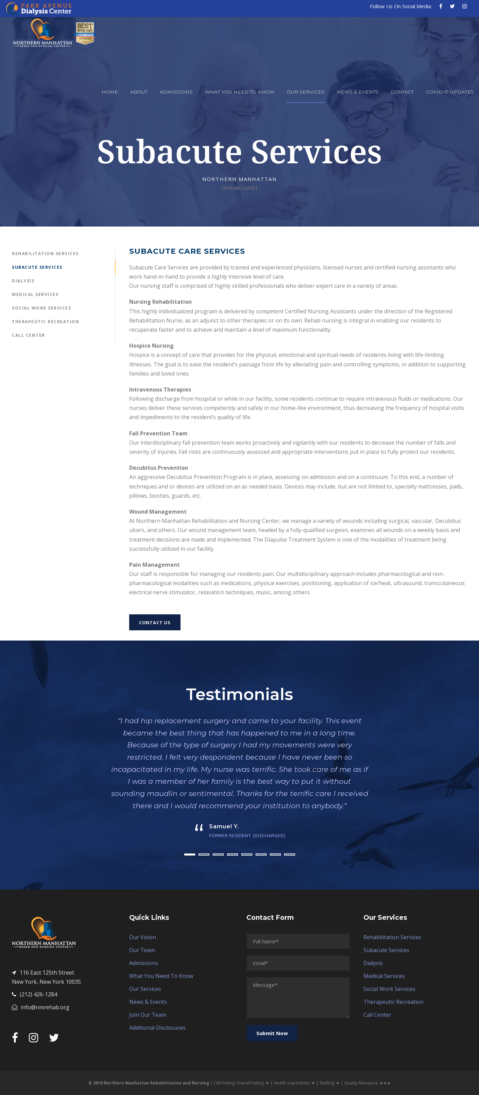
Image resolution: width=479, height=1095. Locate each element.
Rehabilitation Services (45, 253)
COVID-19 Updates (450, 92)
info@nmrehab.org (40, 1007)
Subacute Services (37, 267)
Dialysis (23, 281)
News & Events (357, 92)
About (139, 92)
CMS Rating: (224, 1083)
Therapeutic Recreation (45, 322)
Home (110, 92)
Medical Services (35, 294)
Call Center (28, 335)
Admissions (176, 92)
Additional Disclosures (157, 1027)
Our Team (142, 950)
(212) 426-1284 (34, 994)
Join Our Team (147, 1014)
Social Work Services (41, 308)
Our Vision (142, 937)
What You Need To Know (239, 92)
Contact (402, 92)
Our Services (306, 92)
